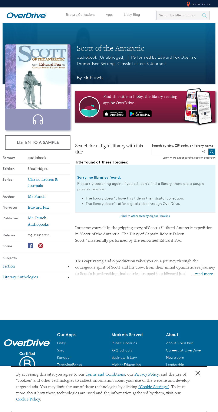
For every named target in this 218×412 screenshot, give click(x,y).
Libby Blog (132, 15)
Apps (109, 15)
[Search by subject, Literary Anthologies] (36, 287)
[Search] (211, 152)
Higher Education (126, 365)
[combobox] (179, 15)
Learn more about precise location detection (189, 157)
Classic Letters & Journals (142, 63)
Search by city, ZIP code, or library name (182, 145)
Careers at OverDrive (183, 350)
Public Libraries (124, 343)
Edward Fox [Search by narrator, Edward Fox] (38, 218)
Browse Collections (80, 15)
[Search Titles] (205, 15)
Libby (61, 343)
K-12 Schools (122, 350)
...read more (202, 274)
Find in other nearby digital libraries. (145, 216)
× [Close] (198, 373)
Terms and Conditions (105, 375)
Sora (61, 350)
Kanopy (63, 357)
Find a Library (198, 4)
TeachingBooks (69, 365)
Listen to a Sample (38, 143)
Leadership (175, 365)
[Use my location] (203, 151)
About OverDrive (180, 343)
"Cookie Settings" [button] (153, 387)
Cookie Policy (28, 400)
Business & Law (124, 357)
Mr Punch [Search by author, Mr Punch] (93, 77)
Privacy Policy (146, 375)
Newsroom (175, 357)
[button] (81, 334)
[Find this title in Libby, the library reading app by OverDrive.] (145, 106)
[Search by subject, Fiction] (36, 277)
